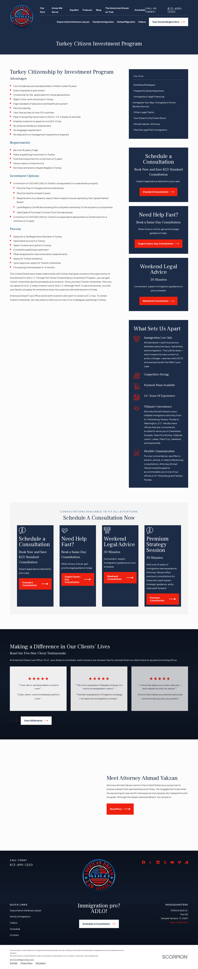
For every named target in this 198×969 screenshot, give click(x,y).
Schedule (140, 10)
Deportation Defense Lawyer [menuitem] (73, 21)
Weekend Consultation (158, 301)
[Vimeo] (179, 819)
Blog (98, 10)
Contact (14, 892)
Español (74, 10)
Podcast (87, 10)
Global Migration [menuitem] (126, 21)
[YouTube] (172, 819)
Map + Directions (179, 879)
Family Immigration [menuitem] (103, 21)
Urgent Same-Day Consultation (158, 244)
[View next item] (16, 720)
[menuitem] (158, 85)
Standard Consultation (158, 192)
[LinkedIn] (157, 819)
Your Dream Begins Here (168, 22)
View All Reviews (36, 721)
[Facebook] (143, 819)
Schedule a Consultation (99, 881)
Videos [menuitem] (142, 21)
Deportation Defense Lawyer (25, 868)
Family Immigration (20, 874)
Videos (13, 880)
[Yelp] (165, 819)
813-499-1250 (175, 10)
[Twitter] (150, 822)
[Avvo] (186, 819)
